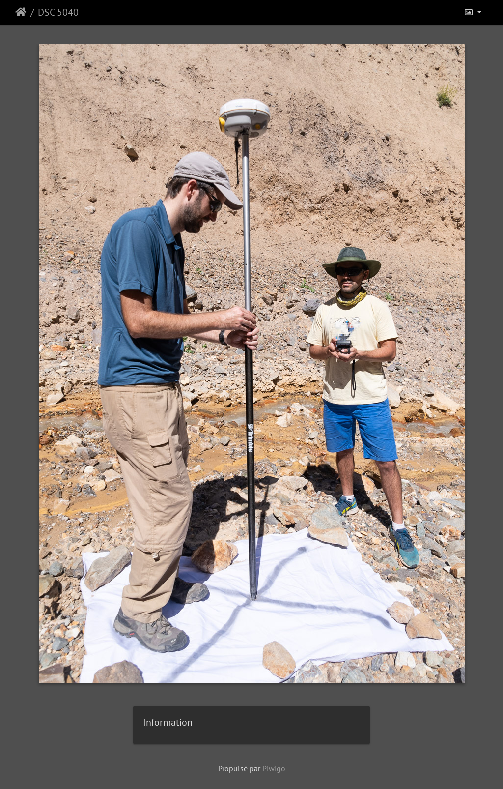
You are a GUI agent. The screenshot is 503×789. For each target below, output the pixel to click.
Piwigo (273, 768)
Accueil (21, 12)
